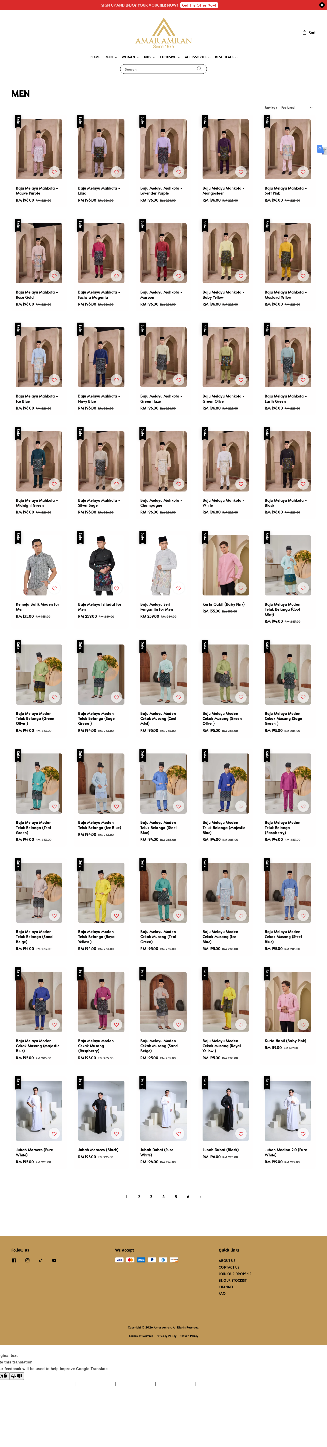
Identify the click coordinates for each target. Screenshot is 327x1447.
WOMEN (128, 57)
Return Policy (189, 1336)
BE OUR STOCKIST (233, 1280)
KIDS (147, 57)
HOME (95, 57)
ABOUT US (227, 1261)
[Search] (199, 68)
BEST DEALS (224, 57)
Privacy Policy (166, 1336)
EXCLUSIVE (168, 57)
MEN (109, 57)
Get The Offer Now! (199, 4)
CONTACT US (229, 1267)
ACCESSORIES (195, 57)
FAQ (222, 1293)
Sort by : (271, 108)
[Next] (200, 1197)
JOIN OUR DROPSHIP (235, 1274)
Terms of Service (141, 1336)
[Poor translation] (16, 1376)
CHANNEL (226, 1287)
